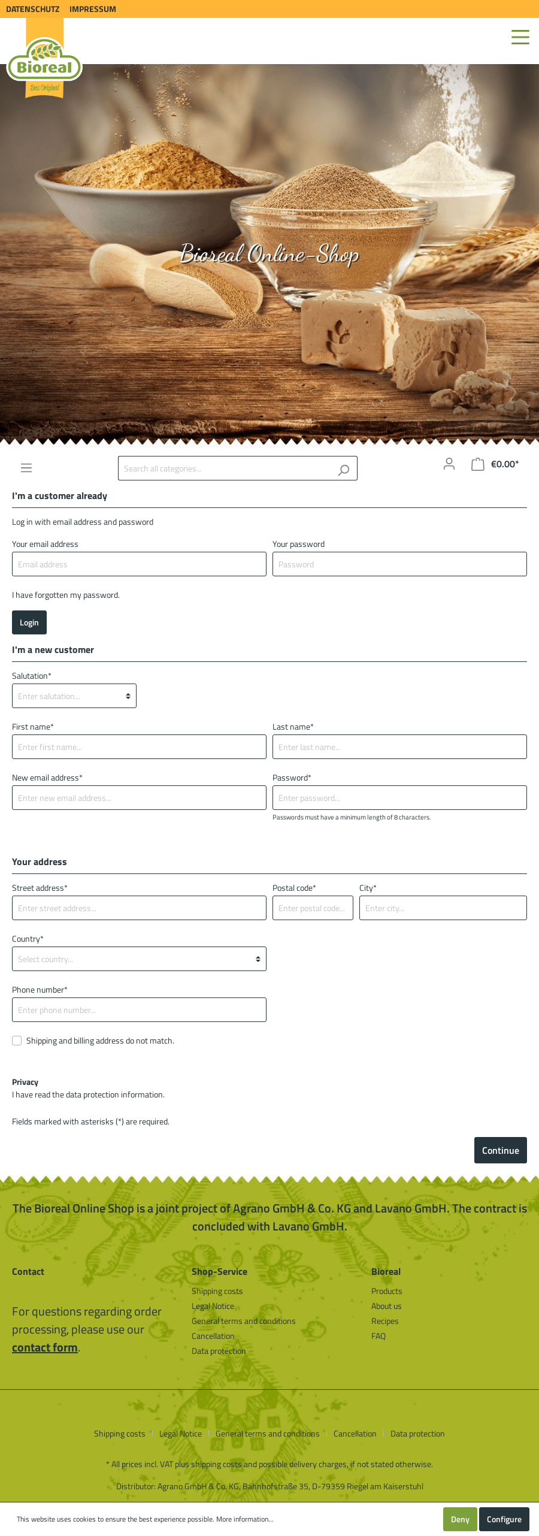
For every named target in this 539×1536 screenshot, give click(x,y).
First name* (33, 726)
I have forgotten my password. (66, 594)
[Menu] (520, 37)
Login (29, 622)
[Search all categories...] (224, 468)
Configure (504, 1519)
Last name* (293, 726)
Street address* (40, 887)
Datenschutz (32, 8)
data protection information (114, 1094)
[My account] (449, 464)
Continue (500, 1150)
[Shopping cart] (495, 464)
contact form (45, 1347)
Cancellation (213, 1335)
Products (386, 1290)
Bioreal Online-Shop (269, 252)
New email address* (47, 777)
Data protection (219, 1350)
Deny (460, 1519)
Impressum (92, 8)
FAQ (378, 1335)
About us (386, 1305)
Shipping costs (217, 1290)
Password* (291, 777)
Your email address (45, 543)
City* (368, 887)
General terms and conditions (244, 1320)
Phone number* (40, 989)
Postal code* (294, 887)
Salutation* (32, 675)
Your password (298, 543)
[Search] (343, 468)
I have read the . (88, 1087)
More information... (245, 1519)
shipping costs (216, 1464)
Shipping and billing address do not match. (100, 1040)
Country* (28, 938)
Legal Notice (213, 1305)
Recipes (385, 1320)
